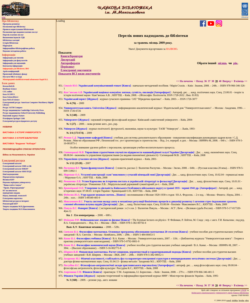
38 (212, 81)
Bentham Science (10, 89)
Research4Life (9, 86)
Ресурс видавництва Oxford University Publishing (24, 113)
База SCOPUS (9, 94)
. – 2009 (75, 103)
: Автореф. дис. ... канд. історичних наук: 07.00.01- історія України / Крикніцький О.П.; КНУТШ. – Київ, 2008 (153, 189)
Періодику (67, 66)
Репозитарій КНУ (10, 204)
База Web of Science (11, 100)
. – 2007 (78, 163)
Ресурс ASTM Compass (12, 107)
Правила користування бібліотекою (18, 29)
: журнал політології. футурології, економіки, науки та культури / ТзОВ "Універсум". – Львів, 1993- (129, 128)
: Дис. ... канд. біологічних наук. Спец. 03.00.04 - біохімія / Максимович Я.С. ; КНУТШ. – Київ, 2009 (150, 203)
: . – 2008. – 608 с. (89, 215)
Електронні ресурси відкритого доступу (20, 121)
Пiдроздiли (7, 46)
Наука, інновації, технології (14, 196)
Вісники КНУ (9, 180)
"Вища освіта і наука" (12, 185)
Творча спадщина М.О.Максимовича (19, 209)
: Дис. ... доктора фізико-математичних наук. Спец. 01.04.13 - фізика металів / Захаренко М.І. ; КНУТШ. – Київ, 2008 (152, 260)
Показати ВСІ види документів (79, 73)
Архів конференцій (11, 71)
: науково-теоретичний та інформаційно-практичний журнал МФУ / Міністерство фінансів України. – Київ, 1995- (141, 275)
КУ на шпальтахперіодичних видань (11, 191)
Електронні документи (76, 70)
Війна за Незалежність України (19, 154)
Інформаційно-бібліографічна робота (19, 48)
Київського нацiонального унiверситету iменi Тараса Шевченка (220, 293)
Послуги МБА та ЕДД (12, 77)
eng (3, 17)
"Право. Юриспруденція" (14, 188)
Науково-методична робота (14, 51)
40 (220, 81)
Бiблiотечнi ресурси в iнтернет (16, 201)
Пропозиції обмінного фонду (15, 74)
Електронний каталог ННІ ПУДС (17, 171)
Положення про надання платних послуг (20, 32)
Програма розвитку (11, 24)
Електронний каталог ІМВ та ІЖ (17, 166)
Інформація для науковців (14, 63)
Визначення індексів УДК (14, 37)
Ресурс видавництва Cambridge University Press (23, 110)
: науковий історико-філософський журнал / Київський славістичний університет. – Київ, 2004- (128, 119)
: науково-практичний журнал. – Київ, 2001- (110, 159)
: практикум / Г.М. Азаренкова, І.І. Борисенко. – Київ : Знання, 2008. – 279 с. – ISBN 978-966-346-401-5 (139, 272)
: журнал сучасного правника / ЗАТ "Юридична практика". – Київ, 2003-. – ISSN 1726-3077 (130, 99)
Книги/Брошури (72, 56)
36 (205, 81)
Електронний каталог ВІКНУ (16, 169)
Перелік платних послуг (13, 35)
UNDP (243, 290)
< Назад (198, 81)
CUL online (7, 91)
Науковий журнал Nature (13, 116)
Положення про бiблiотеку (14, 27)
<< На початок (184, 81)
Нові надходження (10, 174)
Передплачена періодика (13, 177)
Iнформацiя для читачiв (13, 58)
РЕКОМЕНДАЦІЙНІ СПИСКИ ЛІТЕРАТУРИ (24, 149)
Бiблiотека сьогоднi (11, 40)
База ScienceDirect (10, 97)
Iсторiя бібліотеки (10, 43)
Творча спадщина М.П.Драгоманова (18, 206)
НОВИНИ (7, 127)
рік (235, 63)
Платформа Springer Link (14, 118)
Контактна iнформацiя (12, 66)
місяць (222, 63)
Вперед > (227, 81)
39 (216, 81)
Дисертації (68, 59)
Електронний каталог (12, 163)
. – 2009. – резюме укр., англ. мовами (91, 280)
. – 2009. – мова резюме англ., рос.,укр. (92, 124)
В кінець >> (240, 81)
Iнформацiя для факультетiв (15, 60)
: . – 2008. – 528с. (93, 227)
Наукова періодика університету (17, 182)
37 (209, 81)
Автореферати (70, 63)
